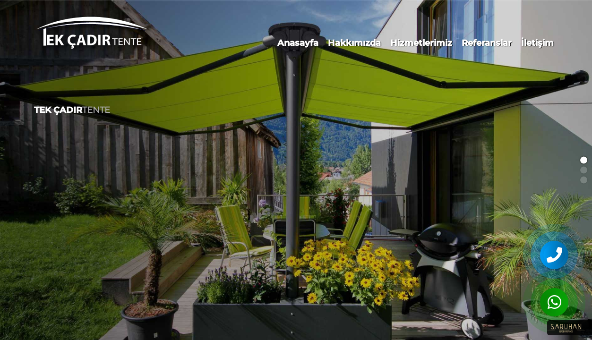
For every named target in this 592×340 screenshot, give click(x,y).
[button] (583, 160)
